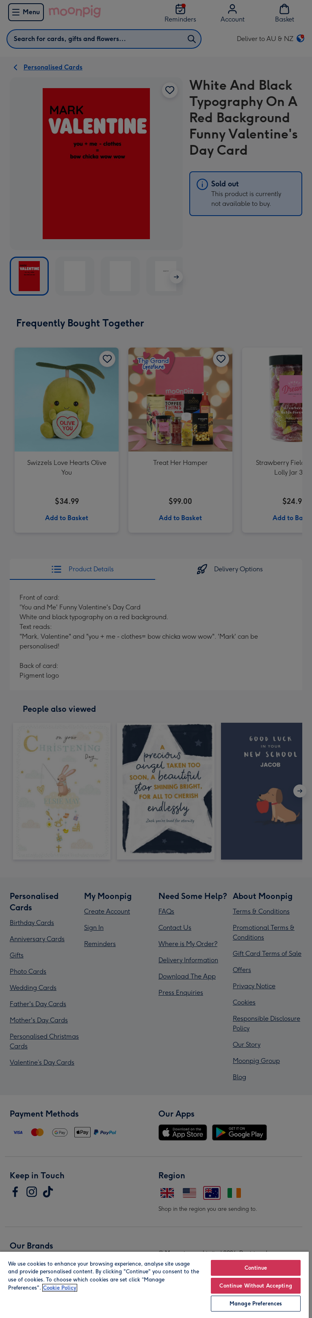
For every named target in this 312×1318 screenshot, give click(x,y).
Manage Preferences (256, 1304)
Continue (256, 1268)
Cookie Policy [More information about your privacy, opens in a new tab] (59, 1288)
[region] (154, 1284)
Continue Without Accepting (255, 1286)
